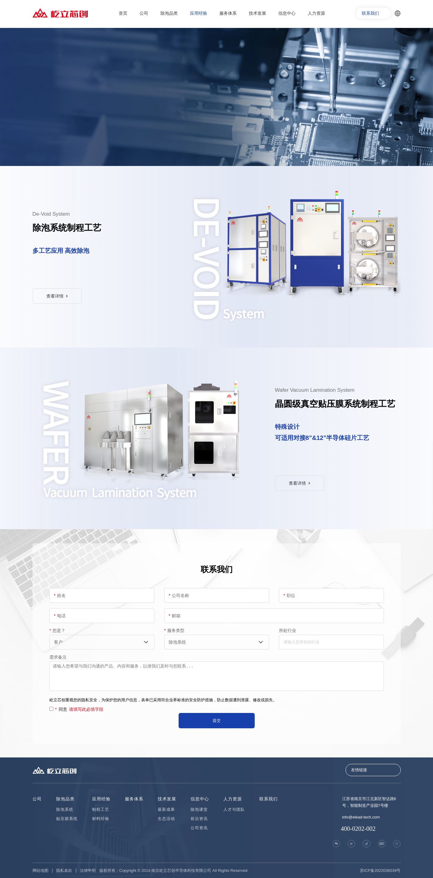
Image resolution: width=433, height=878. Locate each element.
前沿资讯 (199, 818)
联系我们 (370, 13)
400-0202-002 (358, 829)
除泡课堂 (199, 809)
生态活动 (166, 818)
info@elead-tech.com (361, 817)
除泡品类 (169, 13)
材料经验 (100, 818)
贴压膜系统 (67, 818)
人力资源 (316, 13)
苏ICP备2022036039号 (380, 870)
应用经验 (198, 13)
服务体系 (228, 13)
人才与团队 (234, 809)
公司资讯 (199, 828)
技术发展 (257, 13)
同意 (79, 709)
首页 (123, 13)
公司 (144, 13)
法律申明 (88, 870)
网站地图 (40, 870)
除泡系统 (64, 809)
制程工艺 (100, 809)
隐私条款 (64, 870)
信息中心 (287, 13)
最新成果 (166, 809)
